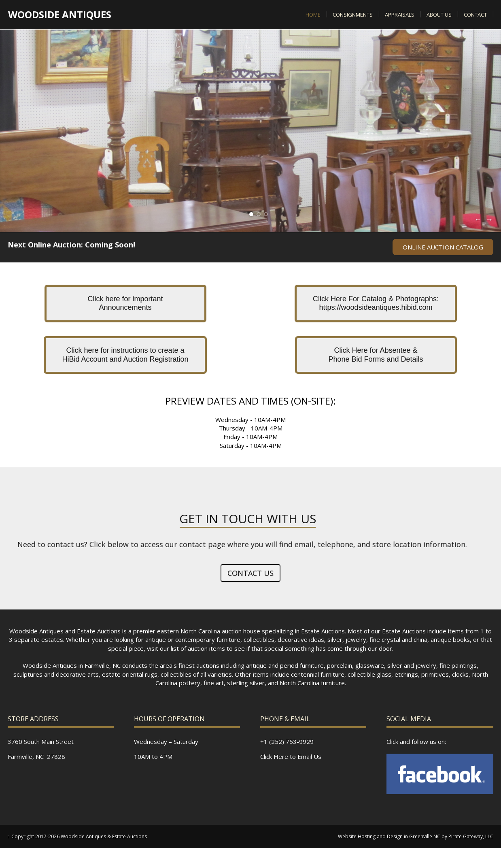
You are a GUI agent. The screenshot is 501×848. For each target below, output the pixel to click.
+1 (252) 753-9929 (287, 741)
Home (313, 14)
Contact (475, 14)
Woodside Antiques (59, 14)
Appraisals (399, 14)
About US (439, 14)
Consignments (353, 14)
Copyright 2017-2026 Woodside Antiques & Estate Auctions (79, 836)
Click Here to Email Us (290, 756)
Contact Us (250, 573)
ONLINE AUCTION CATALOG (443, 247)
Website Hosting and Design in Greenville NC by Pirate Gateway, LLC (415, 836)
